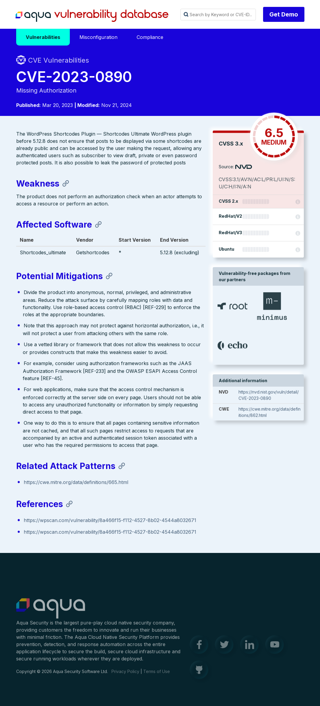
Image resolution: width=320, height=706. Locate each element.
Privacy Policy (125, 674)
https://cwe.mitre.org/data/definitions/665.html (76, 483)
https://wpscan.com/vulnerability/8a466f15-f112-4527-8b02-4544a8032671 (110, 521)
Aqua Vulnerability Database (92, 15)
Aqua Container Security (50, 611)
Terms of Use (156, 674)
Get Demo (283, 14)
